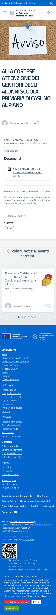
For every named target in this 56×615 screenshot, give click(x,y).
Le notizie (6, 467)
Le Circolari (7, 471)
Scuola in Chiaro (10, 365)
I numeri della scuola (12, 408)
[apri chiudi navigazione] (5, 13)
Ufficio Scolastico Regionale (15, 358)
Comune (6, 376)
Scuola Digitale (9, 480)
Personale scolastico (12, 421)
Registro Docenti (10, 484)
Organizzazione (9, 400)
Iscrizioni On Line (10, 368)
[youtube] (15, 512)
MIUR (4, 354)
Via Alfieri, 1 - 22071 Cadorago (23, 521)
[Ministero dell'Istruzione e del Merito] (18, 2)
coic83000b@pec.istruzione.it (15, 530)
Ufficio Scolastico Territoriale (15, 361)
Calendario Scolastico (12, 457)
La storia (6, 411)
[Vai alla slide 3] (25, 317)
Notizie (9, 228)
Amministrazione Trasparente (17, 496)
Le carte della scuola (12, 397)
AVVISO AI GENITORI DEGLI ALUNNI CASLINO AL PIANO (27, 170)
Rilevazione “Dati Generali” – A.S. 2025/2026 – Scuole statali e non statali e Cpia (21, 278)
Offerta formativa (10, 446)
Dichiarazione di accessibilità (35, 501)
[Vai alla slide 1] (19, 317)
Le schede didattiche (12, 450)
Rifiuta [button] (36, 601)
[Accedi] (51, 3)
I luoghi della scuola (11, 393)
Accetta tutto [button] (12, 608)
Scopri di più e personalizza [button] (17, 601)
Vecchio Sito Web (10, 379)
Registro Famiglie (10, 487)
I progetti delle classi (12, 453)
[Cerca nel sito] (49, 13)
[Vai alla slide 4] (28, 317)
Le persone (7, 404)
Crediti (34, 506)
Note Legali (48, 506)
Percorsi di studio (10, 429)
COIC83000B (28, 539)
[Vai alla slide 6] (35, 317)
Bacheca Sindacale (11, 436)
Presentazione (9, 390)
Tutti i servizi (8, 432)
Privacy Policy (9, 501)
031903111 (16, 524)
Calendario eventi (10, 474)
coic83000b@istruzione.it (41, 524)
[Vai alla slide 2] (22, 317)
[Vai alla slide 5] (32, 317)
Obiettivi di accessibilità (14, 506)
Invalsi (5, 372)
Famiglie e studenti (11, 425)
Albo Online (43, 496)
